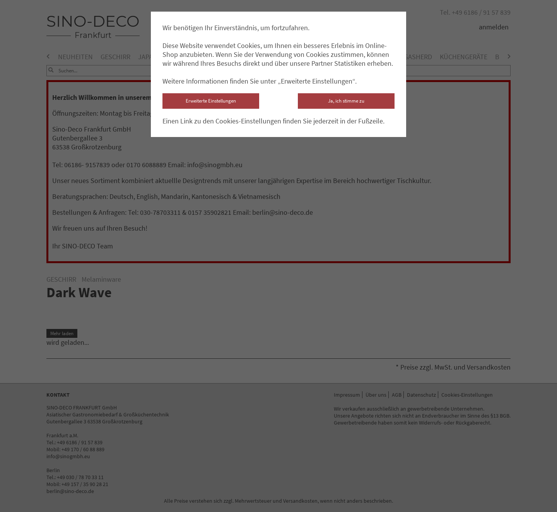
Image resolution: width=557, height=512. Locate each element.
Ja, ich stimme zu (346, 101)
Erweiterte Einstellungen (211, 101)
